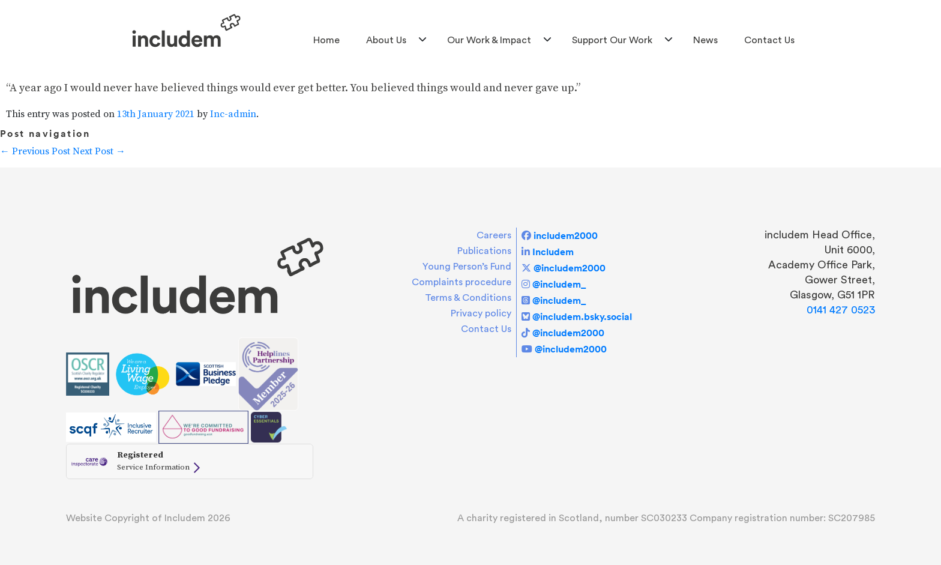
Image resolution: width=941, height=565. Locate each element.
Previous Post (35, 151)
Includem (553, 252)
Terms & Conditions (468, 298)
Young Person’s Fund (466, 266)
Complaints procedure (461, 282)
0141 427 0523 (841, 309)
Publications (484, 251)
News (705, 40)
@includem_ (559, 284)
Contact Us (769, 40)
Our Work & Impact (489, 40)
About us (386, 40)
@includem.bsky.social (582, 316)
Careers (494, 235)
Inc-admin (233, 114)
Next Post (99, 151)
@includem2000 (570, 268)
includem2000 (566, 235)
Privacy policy (481, 313)
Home (326, 40)
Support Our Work (612, 40)
